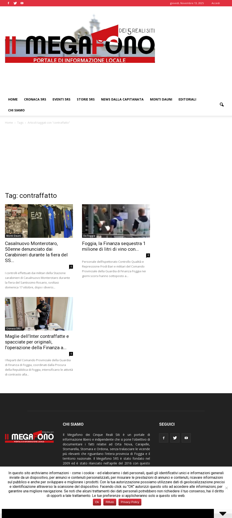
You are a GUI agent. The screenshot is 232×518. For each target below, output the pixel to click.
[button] (221, 104)
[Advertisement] (116, 159)
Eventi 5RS (61, 99)
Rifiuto (110, 502)
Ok (97, 502)
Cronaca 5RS (35, 99)
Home (13, 99)
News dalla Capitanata (122, 99)
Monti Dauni (161, 99)
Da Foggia (89, 235)
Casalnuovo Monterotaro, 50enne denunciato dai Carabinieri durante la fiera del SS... (36, 252)
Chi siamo (16, 110)
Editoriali (187, 99)
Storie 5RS (86, 99)
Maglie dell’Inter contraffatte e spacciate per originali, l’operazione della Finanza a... (37, 342)
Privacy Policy (130, 502)
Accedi (216, 3)
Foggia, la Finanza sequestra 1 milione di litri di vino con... (114, 246)
